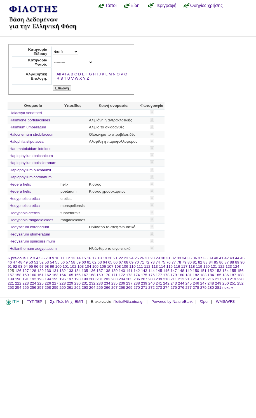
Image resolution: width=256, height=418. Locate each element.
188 (240, 275)
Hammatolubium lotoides (30, 149)
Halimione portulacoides (30, 120)
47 (15, 262)
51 (36, 262)
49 (26, 262)
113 (154, 266)
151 (203, 271)
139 (114, 271)
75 (163, 262)
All (59, 74)
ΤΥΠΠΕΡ (34, 301)
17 (94, 258)
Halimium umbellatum (28, 127)
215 (203, 279)
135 (85, 271)
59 (78, 262)
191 (25, 279)
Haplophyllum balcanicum (31, 156)
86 (221, 262)
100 (58, 266)
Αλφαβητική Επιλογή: (36, 76)
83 (205, 262)
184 (211, 275)
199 (85, 279)
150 (196, 271)
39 (211, 258)
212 (181, 279)
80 (189, 262)
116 (177, 266)
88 (232, 262)
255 (25, 287)
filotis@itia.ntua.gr (128, 301)
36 (195, 258)
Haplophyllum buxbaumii (30, 170)
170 (107, 275)
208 (151, 279)
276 (181, 287)
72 (147, 262)
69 (131, 262)
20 (110, 258)
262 (77, 287)
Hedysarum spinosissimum (32, 241)
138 (107, 271)
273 (159, 287)
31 (168, 258)
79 (184, 262)
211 (174, 279)
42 (226, 258)
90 (242, 262)
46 (10, 262)
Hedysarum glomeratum (30, 234)
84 (211, 262)
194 (48, 279)
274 (166, 287)
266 (107, 287)
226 (48, 283)
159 (25, 275)
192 (33, 279)
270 (136, 287)
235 (114, 283)
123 (229, 266)
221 (11, 283)
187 (233, 275)
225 (40, 283)
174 (136, 275)
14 (78, 258)
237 (129, 283)
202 (107, 279)
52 (41, 262)
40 (216, 258)
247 (203, 283)
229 (70, 283)
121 (214, 266)
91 (10, 266)
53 (47, 262)
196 (62, 279)
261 (70, 287)
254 (18, 287)
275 (174, 287)
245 (188, 283)
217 (218, 279)
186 (225, 275)
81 (195, 262)
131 (55, 271)
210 (166, 279)
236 (122, 283)
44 (237, 258)
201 (100, 279)
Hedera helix (20, 184)
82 (200, 262)
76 (168, 262)
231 (85, 283)
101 (66, 266)
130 (48, 271)
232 (92, 283)
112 (147, 266)
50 (31, 262)
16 (89, 258)
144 (151, 271)
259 (55, 287)
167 (85, 275)
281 (218, 287)
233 (100, 283)
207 (144, 279)
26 (142, 258)
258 (48, 287)
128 (33, 271)
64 (105, 262)
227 (55, 283)
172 (122, 275)
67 (121, 262)
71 (142, 262)
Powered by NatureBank (171, 301)
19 (105, 258)
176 (151, 275)
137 (100, 271)
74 (158, 262)
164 (62, 275)
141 (129, 271)
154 (225, 271)
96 (36, 266)
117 (184, 266)
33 (179, 258)
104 (88, 266)
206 (136, 279)
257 (40, 287)
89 (237, 262)
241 (159, 283)
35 (189, 258)
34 (184, 258)
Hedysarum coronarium (29, 227)
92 (15, 266)
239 (144, 283)
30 (163, 258)
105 (95, 266)
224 (33, 283)
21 (115, 258)
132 (62, 271)
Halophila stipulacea (27, 141)
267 (114, 287)
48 (20, 262)
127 (25, 271)
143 (144, 271)
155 (233, 271)
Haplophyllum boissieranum (33, 163)
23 (126, 258)
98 (47, 266)
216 (211, 279)
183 (203, 275)
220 (240, 279)
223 (25, 283)
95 (31, 266)
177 (159, 275)
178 (166, 275)
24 (131, 258)
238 (136, 283)
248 (211, 283)
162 (48, 275)
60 (84, 262)
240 (151, 283)
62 (94, 262)
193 (40, 279)
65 (110, 262)
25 (137, 258)
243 (174, 283)
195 (55, 279)
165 (70, 275)
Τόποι (111, 5)
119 (199, 266)
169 (100, 275)
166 (77, 275)
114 (162, 266)
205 (129, 279)
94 (26, 266)
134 (77, 271)
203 (114, 279)
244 (181, 283)
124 (236, 266)
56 (62, 262)
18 (100, 258)
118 (192, 266)
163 (55, 275)
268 (122, 287)
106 (103, 266)
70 (137, 262)
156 (240, 271)
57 (68, 262)
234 (107, 283)
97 (41, 266)
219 (233, 279)
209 (159, 279)
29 (158, 258)
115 (169, 266)
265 (100, 287)
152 (211, 271)
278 (196, 287)
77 (174, 262)
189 (11, 279)
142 (136, 271)
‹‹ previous (16, 258)
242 (166, 283)
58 (73, 262)
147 (174, 271)
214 (196, 279)
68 (126, 262)
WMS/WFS (225, 301)
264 (92, 287)
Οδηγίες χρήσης (206, 5)
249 (218, 283)
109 (125, 266)
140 (122, 271)
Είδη (135, 5)
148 (181, 271)
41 (221, 258)
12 (68, 258)
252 (240, 283)
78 (179, 262)
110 (132, 266)
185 (218, 275)
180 (181, 275)
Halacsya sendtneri (26, 113)
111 (140, 266)
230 (77, 283)
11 (62, 258)
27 (147, 258)
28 (153, 258)
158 (18, 275)
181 (188, 275)
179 (174, 275)
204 (122, 279)
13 (73, 258)
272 (151, 287)
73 (153, 262)
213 (188, 279)
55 (57, 262)
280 (211, 287)
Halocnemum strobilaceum (32, 134)
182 (196, 275)
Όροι (204, 301)
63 (100, 262)
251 (233, 283)
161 (40, 275)
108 (117, 266)
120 (206, 266)
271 (144, 287)
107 (110, 266)
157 (11, 275)
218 (225, 279)
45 (242, 258)
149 (188, 271)
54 (52, 262)
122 (221, 266)
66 (115, 262)
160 (33, 275)
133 (70, 271)
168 (92, 275)
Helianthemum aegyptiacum (33, 248)
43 (232, 258)
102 (73, 266)
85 (216, 262)
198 (77, 279)
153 (218, 271)
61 (89, 262)
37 (200, 258)
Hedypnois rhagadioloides (31, 220)
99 (52, 266)
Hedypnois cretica (25, 199)
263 (85, 287)
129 (40, 271)
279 (203, 287)
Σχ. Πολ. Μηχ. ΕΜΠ (66, 301)
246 (196, 283)
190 (18, 279)
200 (92, 279)
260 (62, 287)
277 (188, 287)
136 (92, 271)
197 (70, 279)
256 (33, 287)
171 (114, 275)
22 (121, 258)
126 (18, 271)
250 (225, 283)
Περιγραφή (165, 5)
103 (80, 266)
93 (20, 266)
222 (18, 283)
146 (166, 271)
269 (129, 287)
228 (62, 283)
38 (205, 258)
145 (159, 271)
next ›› (227, 287)
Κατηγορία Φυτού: (37, 62)
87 (226, 262)
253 (11, 287)
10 (57, 258)
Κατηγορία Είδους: (37, 51)
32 (174, 258)
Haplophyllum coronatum (30, 177)
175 (144, 275)
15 (84, 258)
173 (129, 275)
